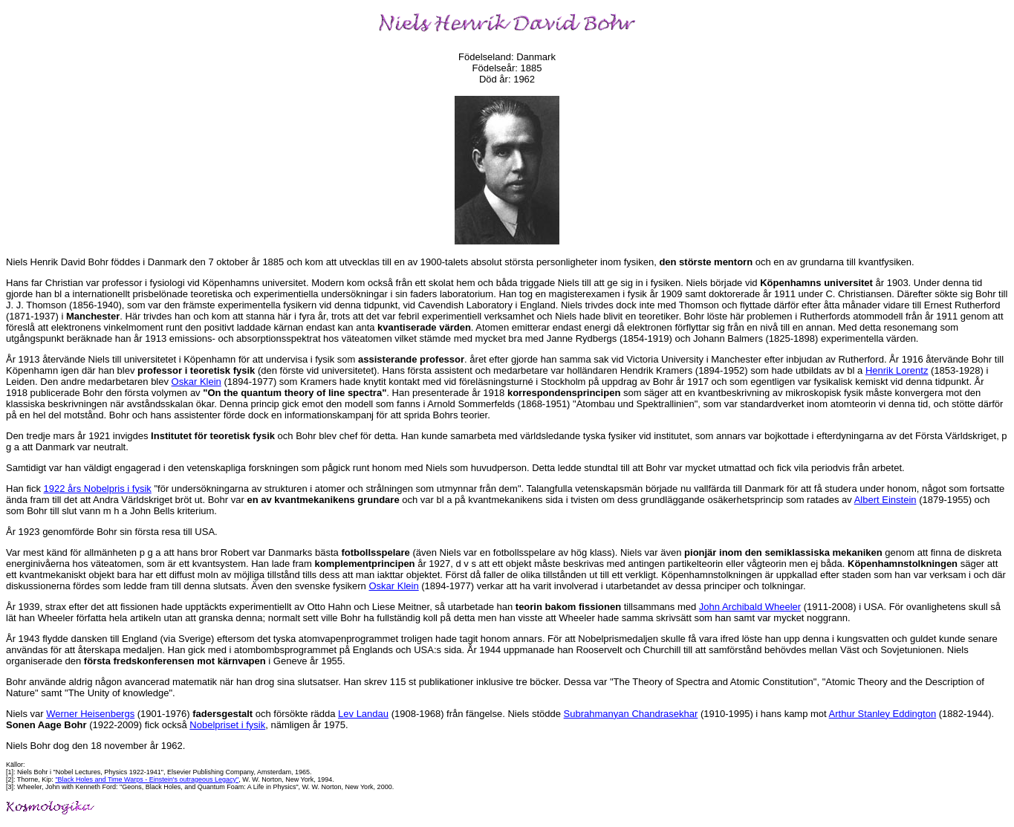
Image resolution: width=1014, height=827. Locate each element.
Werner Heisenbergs (90, 713)
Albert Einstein (885, 499)
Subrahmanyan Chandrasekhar (631, 713)
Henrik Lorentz (897, 370)
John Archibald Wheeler (750, 606)
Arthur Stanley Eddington (883, 713)
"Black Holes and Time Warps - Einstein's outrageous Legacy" (146, 779)
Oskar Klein (196, 381)
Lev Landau (363, 713)
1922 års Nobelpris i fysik (98, 488)
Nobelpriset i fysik (227, 724)
